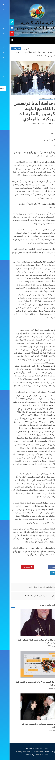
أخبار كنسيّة (47, 98)
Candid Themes (32, 755)
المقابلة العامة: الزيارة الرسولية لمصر (33, 587)
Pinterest (18, 567)
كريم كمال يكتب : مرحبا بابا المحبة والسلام (34, 595)
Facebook (46, 567)
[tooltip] (2, 22)
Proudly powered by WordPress (20, 751)
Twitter (32, 567)
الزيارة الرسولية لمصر (36, 98)
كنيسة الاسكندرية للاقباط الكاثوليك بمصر (27, 25)
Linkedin (46, 573)
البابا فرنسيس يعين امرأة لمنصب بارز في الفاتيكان (31, 725)
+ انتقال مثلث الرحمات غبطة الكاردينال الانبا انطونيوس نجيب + (29, 641)
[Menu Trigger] (49, 5)
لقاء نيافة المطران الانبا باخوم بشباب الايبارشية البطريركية (28, 683)
